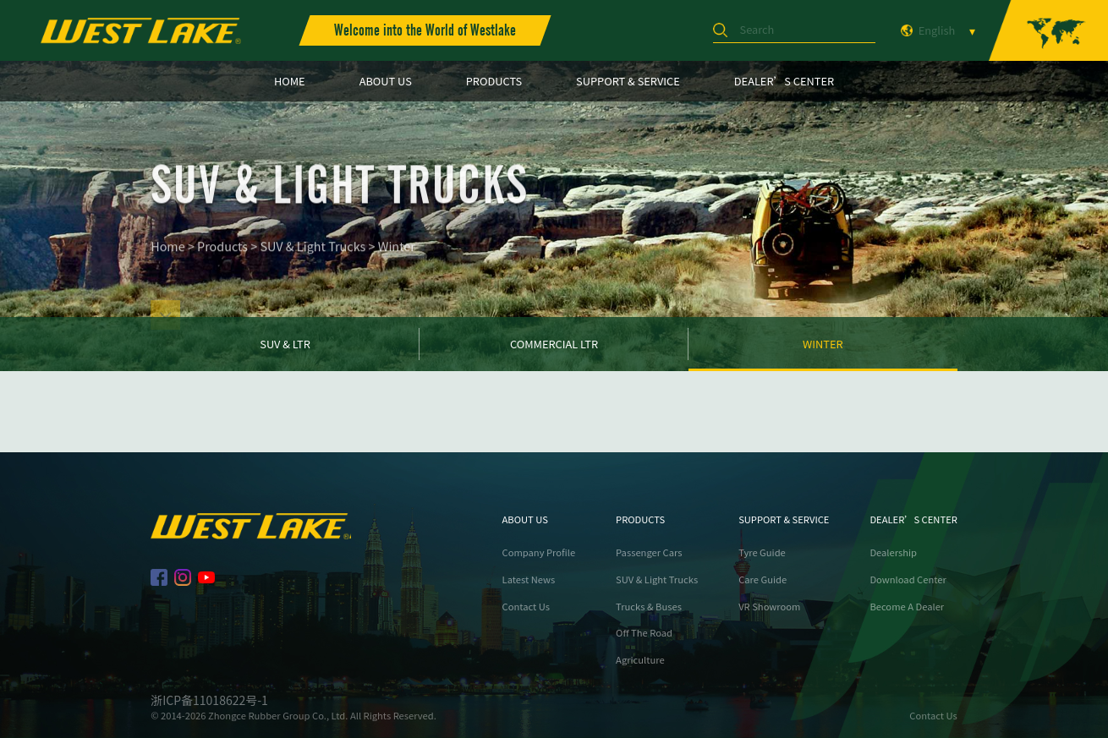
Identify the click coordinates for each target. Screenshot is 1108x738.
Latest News (529, 579)
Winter (396, 258)
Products (222, 258)
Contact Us (526, 606)
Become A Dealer (906, 606)
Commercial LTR (554, 344)
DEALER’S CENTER (784, 81)
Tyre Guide (762, 552)
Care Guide (762, 579)
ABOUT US (385, 81)
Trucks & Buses (649, 606)
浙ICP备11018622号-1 (209, 700)
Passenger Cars (649, 552)
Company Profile (539, 552)
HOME (289, 81)
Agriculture (640, 659)
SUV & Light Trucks (313, 258)
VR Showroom (769, 606)
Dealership (893, 552)
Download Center (907, 579)
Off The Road (644, 632)
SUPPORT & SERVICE (628, 81)
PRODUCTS (494, 81)
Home (168, 258)
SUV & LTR (285, 344)
